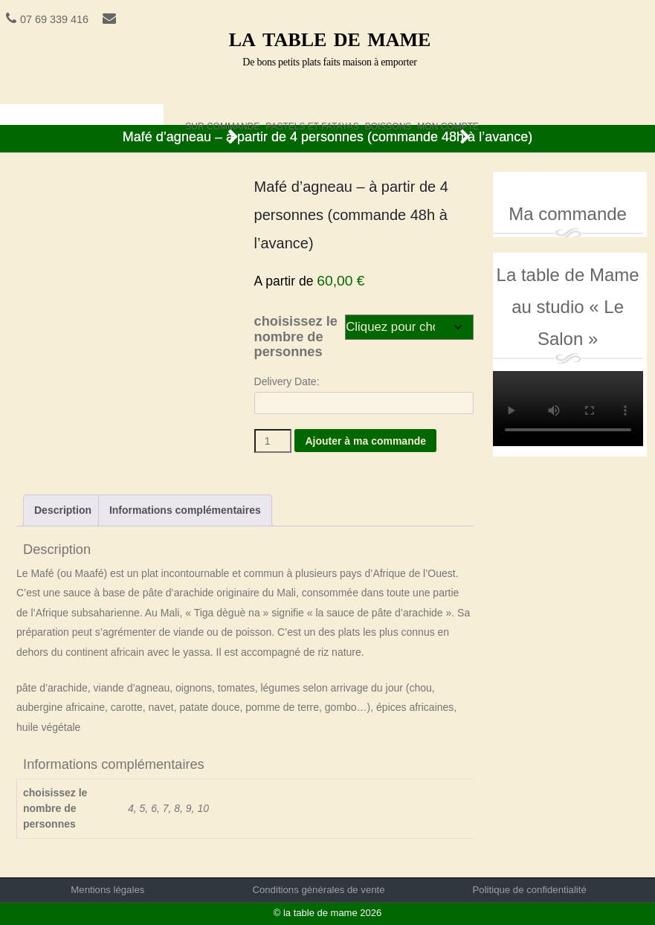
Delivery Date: (287, 381)
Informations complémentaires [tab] (185, 510)
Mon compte (448, 123)
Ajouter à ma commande (365, 441)
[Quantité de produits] (273, 441)
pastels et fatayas (311, 123)
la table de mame (330, 37)
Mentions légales (107, 889)
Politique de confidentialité (530, 889)
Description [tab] (62, 510)
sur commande (222, 123)
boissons (388, 123)
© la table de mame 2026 (327, 912)
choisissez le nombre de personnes (296, 336)
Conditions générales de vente (318, 889)
